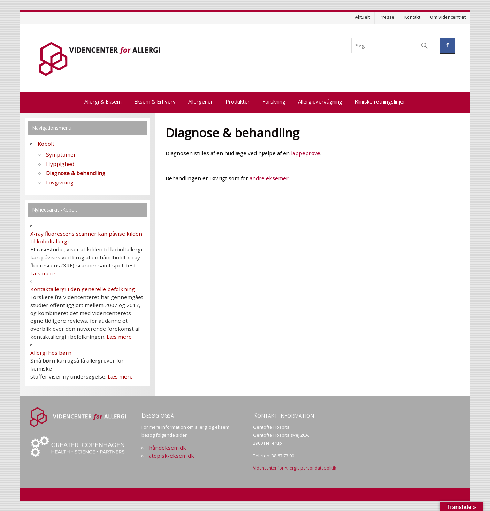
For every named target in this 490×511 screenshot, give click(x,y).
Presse (387, 17)
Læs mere (42, 273)
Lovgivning (60, 182)
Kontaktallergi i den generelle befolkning (82, 288)
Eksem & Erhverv (155, 101)
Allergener (200, 101)
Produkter (237, 101)
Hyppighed (60, 163)
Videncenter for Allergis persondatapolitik (294, 468)
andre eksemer (269, 178)
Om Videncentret (448, 17)
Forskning (273, 101)
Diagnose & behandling (75, 172)
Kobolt (46, 143)
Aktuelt (362, 17)
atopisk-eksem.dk (171, 455)
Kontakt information (283, 415)
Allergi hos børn (50, 352)
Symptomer (61, 154)
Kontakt (412, 17)
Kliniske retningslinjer (380, 101)
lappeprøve (305, 153)
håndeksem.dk (167, 447)
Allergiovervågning (320, 101)
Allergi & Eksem (103, 101)
